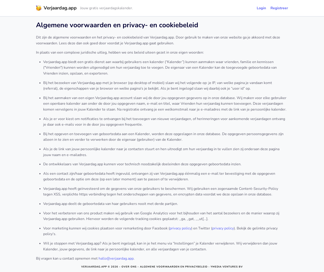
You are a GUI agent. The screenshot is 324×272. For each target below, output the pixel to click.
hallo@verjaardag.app (116, 258)
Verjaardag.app (94, 266)
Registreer (279, 8)
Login (261, 8)
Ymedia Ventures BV (227, 266)
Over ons (129, 266)
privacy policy (180, 228)
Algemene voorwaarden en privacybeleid (173, 266)
